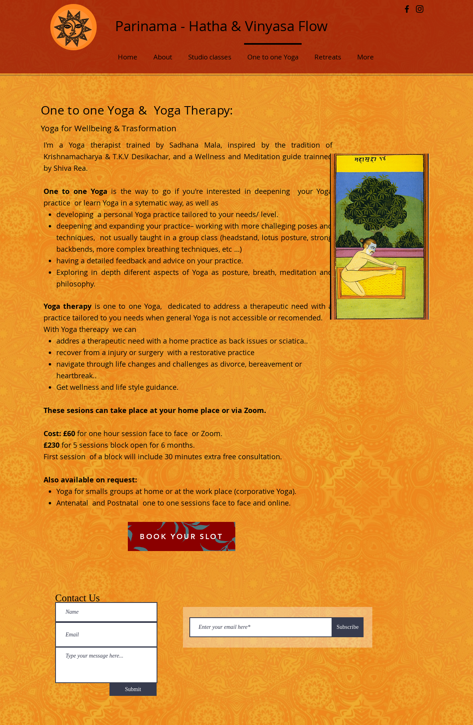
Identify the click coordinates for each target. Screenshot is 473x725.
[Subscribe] (348, 627)
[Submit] (133, 689)
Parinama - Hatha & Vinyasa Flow (221, 25)
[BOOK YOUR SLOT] (181, 536)
